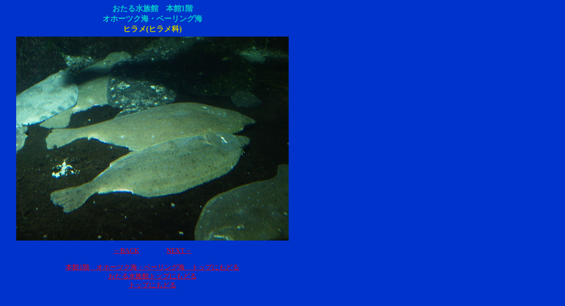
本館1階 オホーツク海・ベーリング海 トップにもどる (152, 267)
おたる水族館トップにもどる (152, 276)
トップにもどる (152, 285)
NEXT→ (179, 250)
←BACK (126, 250)
